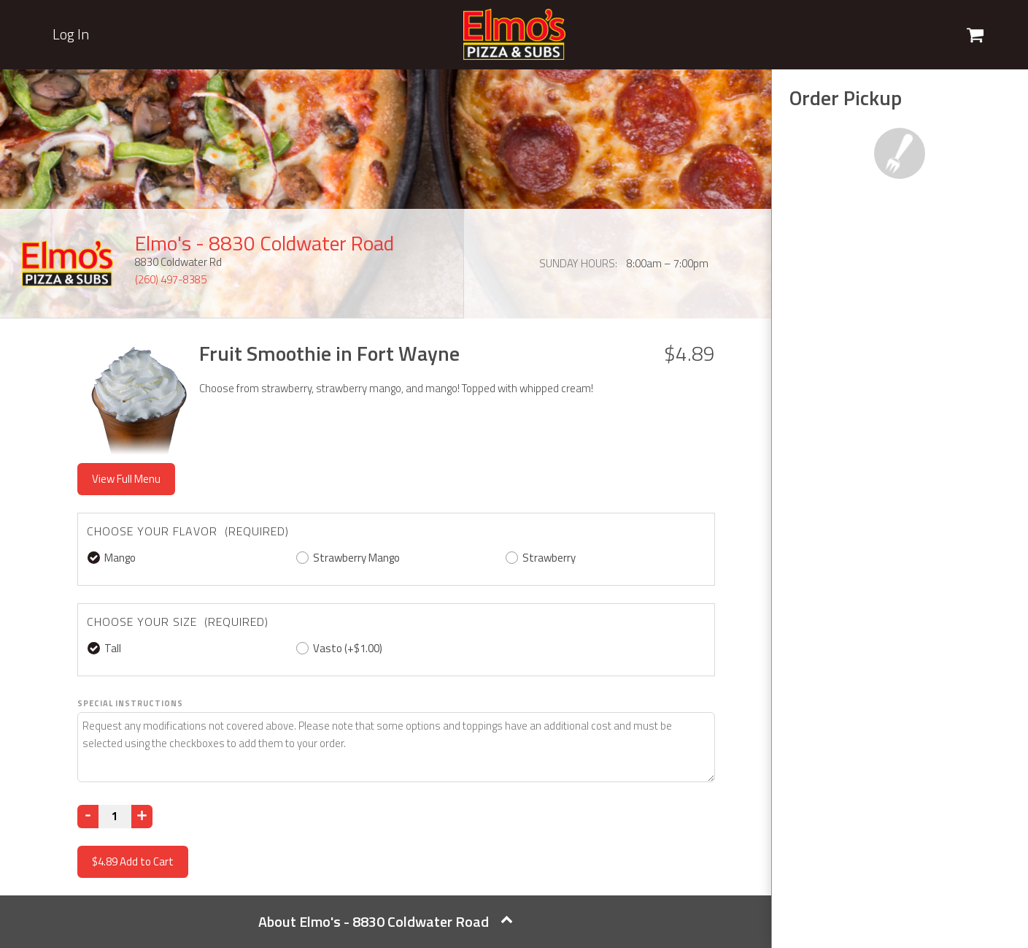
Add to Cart (133, 861)
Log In (71, 34)
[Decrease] (87, 816)
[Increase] (141, 816)
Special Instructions (130, 703)
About (385, 921)
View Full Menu (126, 478)
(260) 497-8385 (170, 279)
